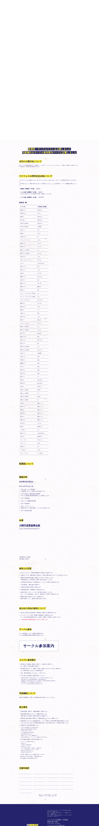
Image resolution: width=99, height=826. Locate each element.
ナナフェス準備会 (54, 812)
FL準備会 (60, 812)
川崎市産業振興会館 (26, 525)
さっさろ (56, 814)
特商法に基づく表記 (50, 813)
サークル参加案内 (38, 642)
